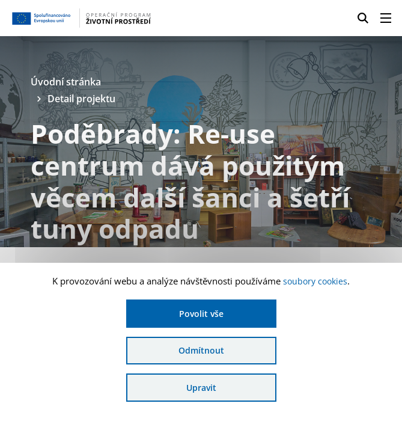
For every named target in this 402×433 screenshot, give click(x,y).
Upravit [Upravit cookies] (201, 387)
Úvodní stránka (68, 82)
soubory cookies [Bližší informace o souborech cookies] (315, 280)
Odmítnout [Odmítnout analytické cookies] (201, 349)
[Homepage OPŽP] (94, 18)
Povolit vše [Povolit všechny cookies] (201, 312)
